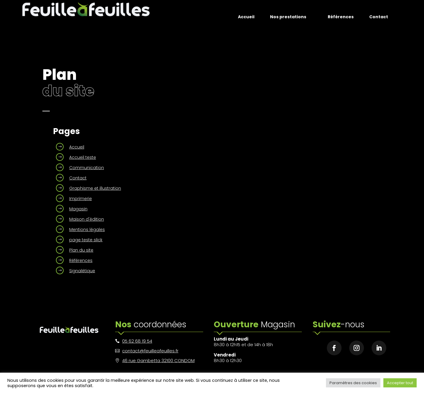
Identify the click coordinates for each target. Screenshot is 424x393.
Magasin (78, 209)
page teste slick (85, 240)
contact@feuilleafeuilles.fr (150, 351)
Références (80, 260)
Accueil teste (82, 157)
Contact (78, 178)
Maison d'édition (86, 219)
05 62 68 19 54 (137, 341)
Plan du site (81, 250)
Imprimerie (80, 199)
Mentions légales (87, 229)
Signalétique (82, 271)
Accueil (76, 147)
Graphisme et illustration (95, 188)
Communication (86, 168)
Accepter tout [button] (400, 383)
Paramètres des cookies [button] (353, 383)
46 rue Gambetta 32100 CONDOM (158, 360)
